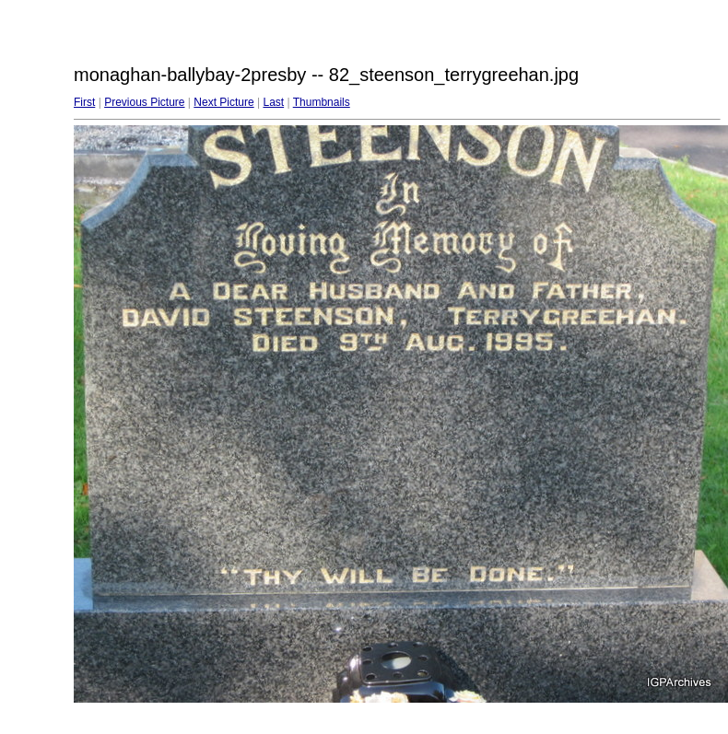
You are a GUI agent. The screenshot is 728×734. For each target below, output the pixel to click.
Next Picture (223, 102)
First (84, 102)
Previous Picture (144, 102)
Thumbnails (321, 102)
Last (273, 102)
